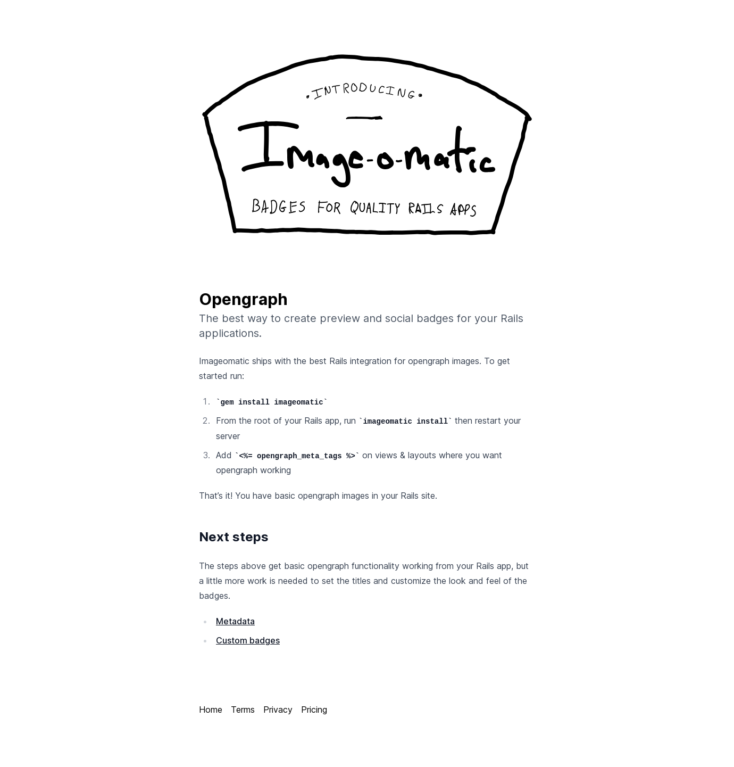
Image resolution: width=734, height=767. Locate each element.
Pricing (314, 709)
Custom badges (248, 640)
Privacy (278, 709)
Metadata (235, 621)
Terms (243, 709)
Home (210, 709)
